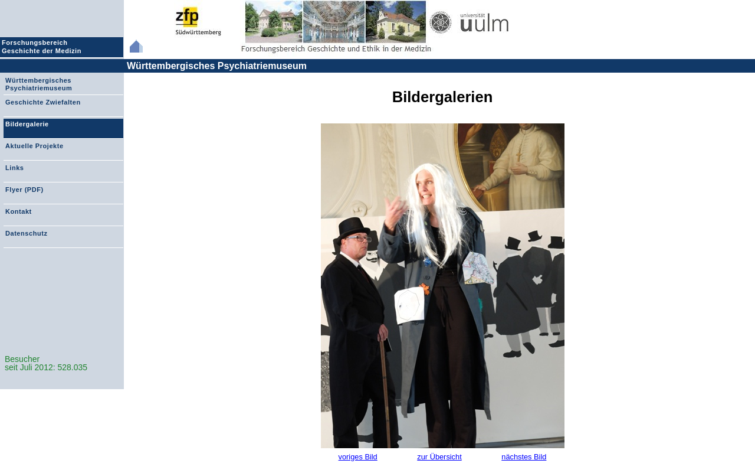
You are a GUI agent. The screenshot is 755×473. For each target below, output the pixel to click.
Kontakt (18, 211)
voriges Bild (358, 456)
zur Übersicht (439, 456)
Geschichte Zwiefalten (43, 102)
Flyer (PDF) (24, 189)
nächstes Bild (523, 456)
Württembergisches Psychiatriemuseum (217, 66)
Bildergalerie (27, 124)
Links (14, 167)
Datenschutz (26, 233)
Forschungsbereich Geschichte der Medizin (43, 46)
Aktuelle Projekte (34, 145)
